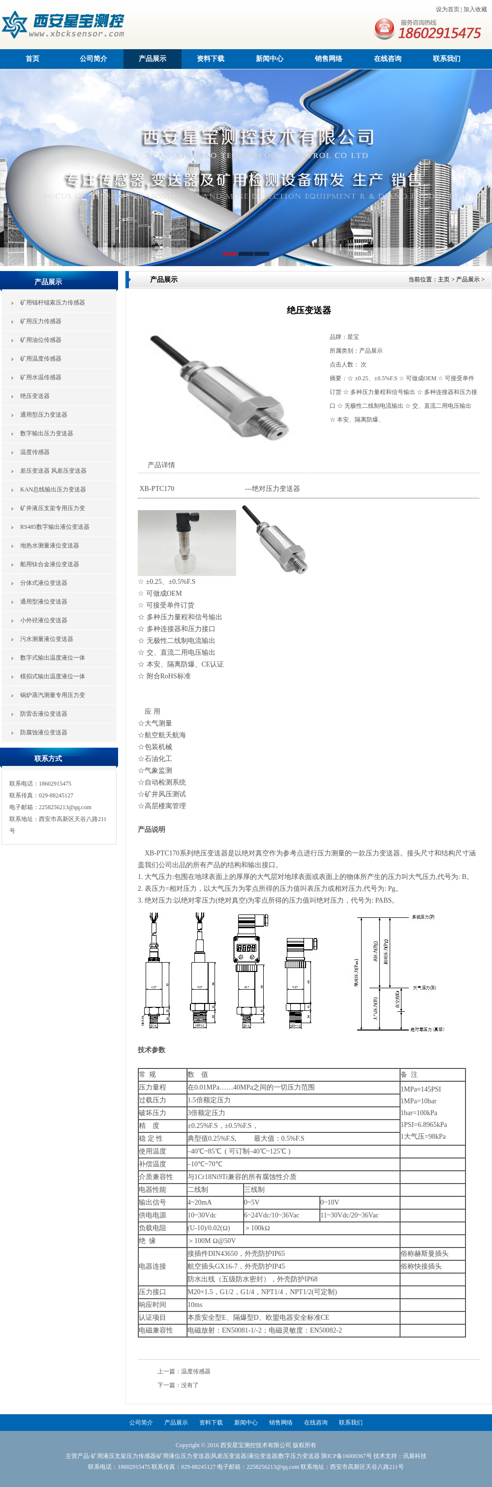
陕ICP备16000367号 (346, 1456)
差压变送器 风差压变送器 (53, 470)
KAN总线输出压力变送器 (53, 489)
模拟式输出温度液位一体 (52, 676)
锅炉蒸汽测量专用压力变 (52, 695)
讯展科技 (415, 1456)
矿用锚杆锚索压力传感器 (52, 302)
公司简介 (93, 58)
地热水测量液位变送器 (49, 545)
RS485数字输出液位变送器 (55, 526)
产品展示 (152, 58)
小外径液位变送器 (43, 620)
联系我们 (447, 58)
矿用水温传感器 (41, 377)
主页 (444, 279)
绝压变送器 (35, 396)
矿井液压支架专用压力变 (52, 508)
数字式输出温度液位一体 (52, 657)
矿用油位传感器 (41, 339)
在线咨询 (387, 58)
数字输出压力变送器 (46, 433)
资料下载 (210, 58)
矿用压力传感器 (41, 321)
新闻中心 (269, 58)
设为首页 (448, 9)
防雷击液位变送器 (43, 713)
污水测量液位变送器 (46, 639)
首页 (32, 58)
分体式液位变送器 (43, 582)
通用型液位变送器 (43, 601)
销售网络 (328, 58)
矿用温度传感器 (41, 358)
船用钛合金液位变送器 (49, 564)
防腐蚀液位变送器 (43, 732)
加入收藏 (475, 9)
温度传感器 (35, 452)
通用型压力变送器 (43, 414)
